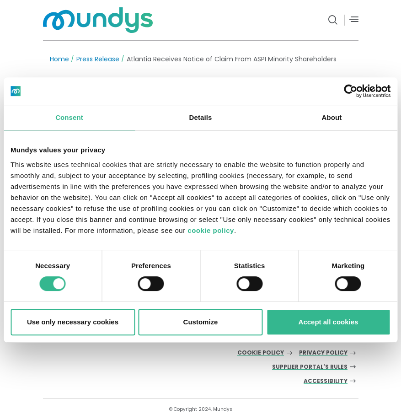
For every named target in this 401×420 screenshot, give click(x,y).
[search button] (333, 20)
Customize (200, 322)
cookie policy (210, 230)
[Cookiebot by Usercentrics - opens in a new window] (350, 91)
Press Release (97, 59)
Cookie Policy (260, 353)
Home (59, 59)
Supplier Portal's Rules (310, 367)
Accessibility (326, 381)
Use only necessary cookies (72, 322)
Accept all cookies (328, 322)
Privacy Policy (323, 353)
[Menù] (353, 19)
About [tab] (332, 117)
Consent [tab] (69, 117)
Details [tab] (200, 117)
